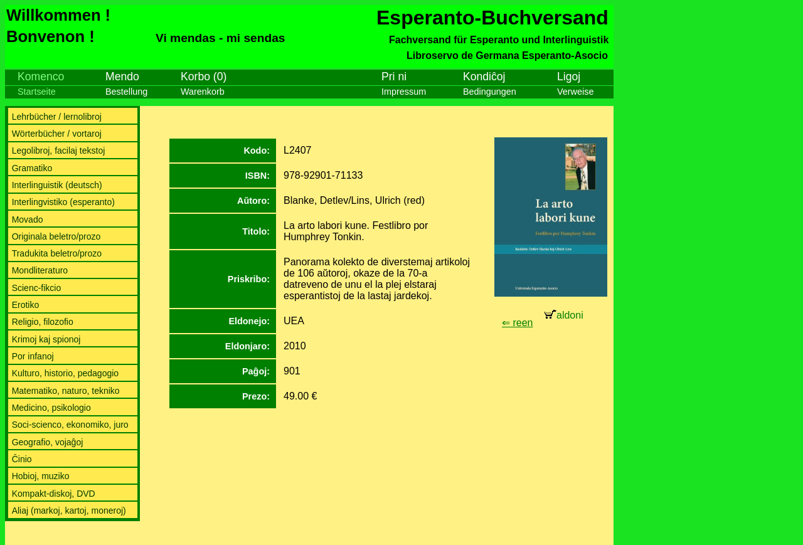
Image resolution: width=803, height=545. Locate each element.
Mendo (122, 76)
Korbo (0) (203, 76)
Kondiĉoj (484, 76)
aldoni (564, 315)
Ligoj (568, 76)
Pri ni (394, 76)
